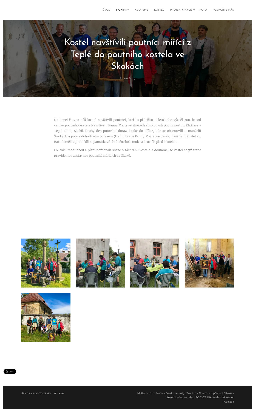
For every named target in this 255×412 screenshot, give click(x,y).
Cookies (229, 401)
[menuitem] (99, 10)
